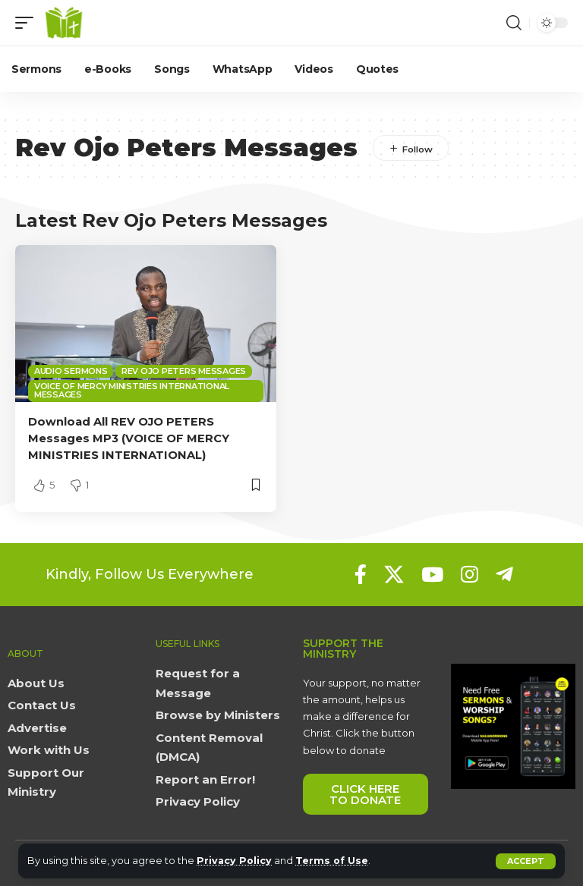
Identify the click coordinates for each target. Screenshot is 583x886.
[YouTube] (432, 572)
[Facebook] (360, 572)
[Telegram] (504, 572)
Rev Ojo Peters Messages (183, 371)
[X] (394, 572)
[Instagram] (469, 572)
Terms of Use (333, 860)
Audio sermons (71, 371)
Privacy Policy (235, 860)
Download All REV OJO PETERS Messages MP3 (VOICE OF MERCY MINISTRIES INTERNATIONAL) (129, 438)
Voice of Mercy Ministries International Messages (131, 390)
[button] (526, 861)
